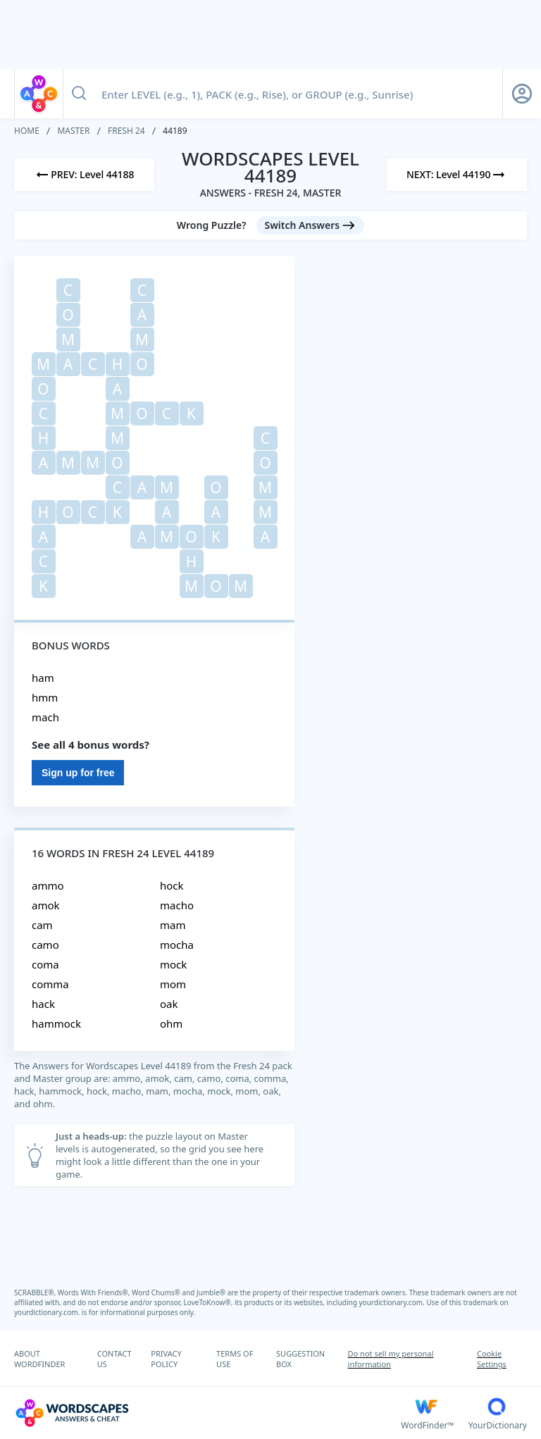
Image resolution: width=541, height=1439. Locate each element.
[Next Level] (457, 174)
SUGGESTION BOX (300, 1358)
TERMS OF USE (234, 1358)
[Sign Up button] (522, 93)
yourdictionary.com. (393, 1302)
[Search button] (78, 93)
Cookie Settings (491, 1358)
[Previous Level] (84, 174)
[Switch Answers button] (310, 225)
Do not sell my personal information (391, 1358)
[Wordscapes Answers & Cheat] (207, 1412)
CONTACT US (114, 1358)
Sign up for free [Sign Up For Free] (78, 772)
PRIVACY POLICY (166, 1358)
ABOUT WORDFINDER (39, 1358)
